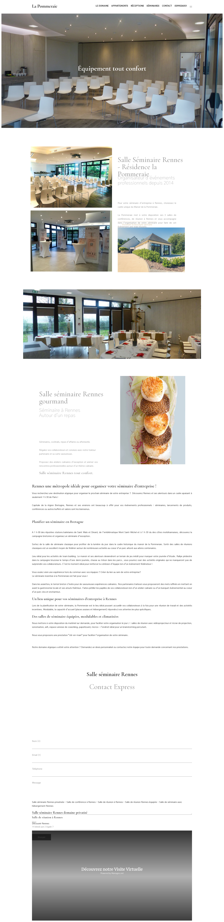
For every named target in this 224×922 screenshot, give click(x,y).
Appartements (119, 6)
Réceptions (137, 6)
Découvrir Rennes (40, 824)
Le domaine (102, 6)
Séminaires (153, 6)
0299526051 (181, 6)
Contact (167, 6)
